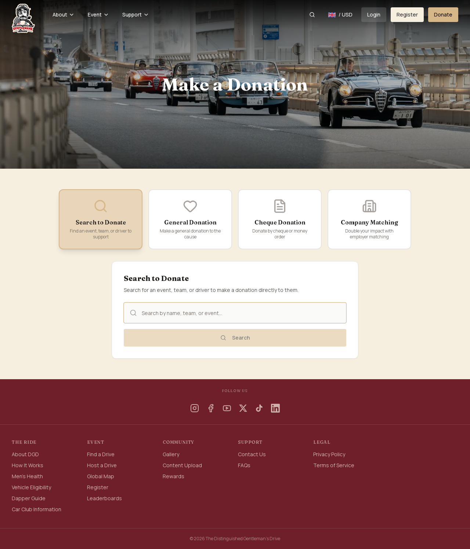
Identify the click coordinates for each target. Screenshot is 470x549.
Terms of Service (333, 465)
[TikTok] (259, 408)
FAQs (244, 465)
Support (135, 14)
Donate (443, 14)
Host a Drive (102, 465)
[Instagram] (194, 408)
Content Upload (182, 465)
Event (98, 14)
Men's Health (27, 476)
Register (407, 14)
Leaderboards (104, 498)
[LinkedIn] (275, 408)
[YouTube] (227, 408)
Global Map (100, 476)
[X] (243, 408)
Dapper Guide (29, 498)
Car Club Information (36, 509)
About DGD (25, 454)
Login (373, 14)
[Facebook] (210, 408)
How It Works (27, 465)
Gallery (171, 454)
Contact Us (252, 454)
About (64, 14)
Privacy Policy (329, 454)
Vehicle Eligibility (31, 487)
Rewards (173, 476)
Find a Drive (101, 454)
